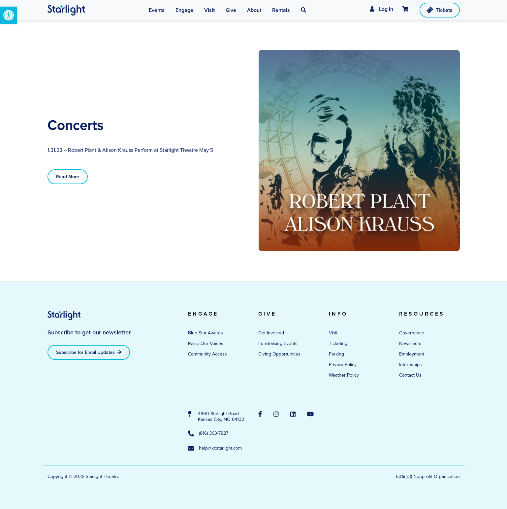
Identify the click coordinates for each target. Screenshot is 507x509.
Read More (67, 176)
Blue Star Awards (205, 332)
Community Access (207, 354)
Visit (333, 332)
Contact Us (410, 375)
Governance (411, 332)
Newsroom (410, 343)
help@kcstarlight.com (215, 448)
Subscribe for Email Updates (88, 352)
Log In (381, 9)
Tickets (439, 10)
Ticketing (338, 343)
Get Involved (271, 332)
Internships (410, 364)
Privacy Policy (343, 364)
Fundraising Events (278, 343)
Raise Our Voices (205, 343)
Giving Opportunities (279, 354)
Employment (411, 354)
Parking (336, 354)
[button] (303, 10)
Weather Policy (344, 375)
